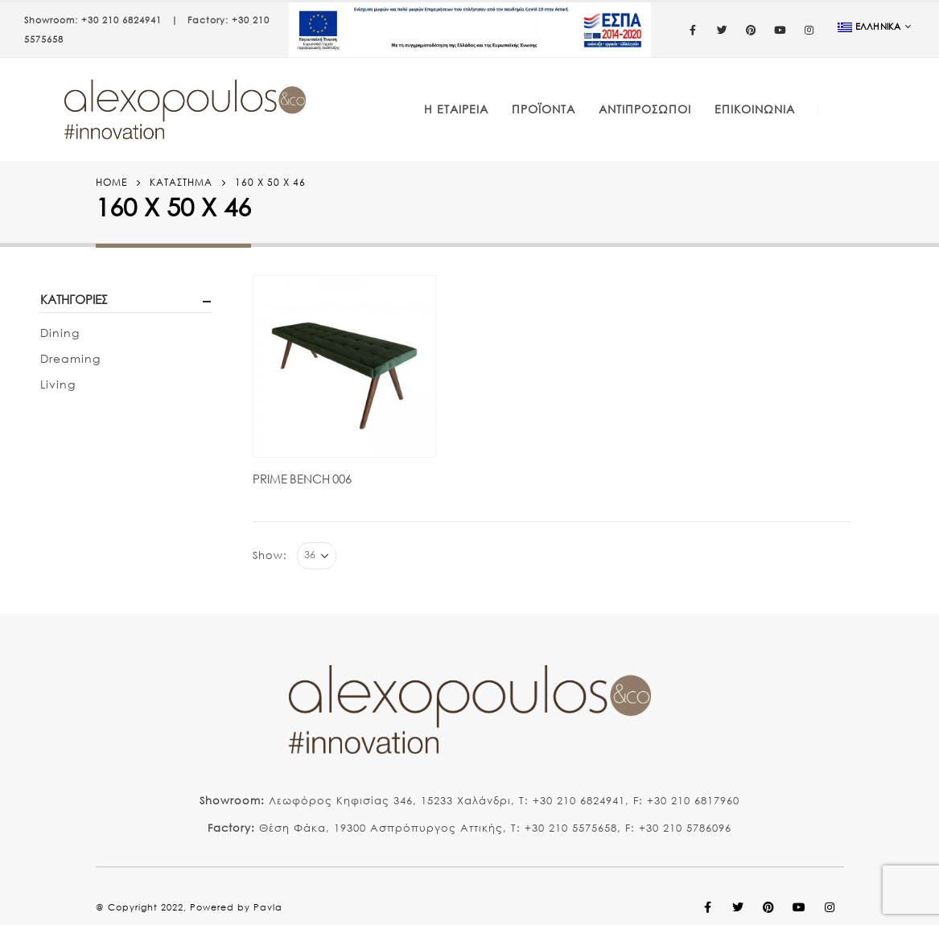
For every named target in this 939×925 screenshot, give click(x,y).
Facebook (708, 907)
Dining (60, 332)
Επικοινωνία (755, 109)
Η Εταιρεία (456, 109)
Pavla (267, 907)
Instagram (830, 907)
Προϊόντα (543, 109)
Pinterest (769, 907)
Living (58, 384)
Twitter (739, 907)
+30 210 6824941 (121, 20)
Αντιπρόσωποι (645, 109)
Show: (270, 555)
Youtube (800, 907)
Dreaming (70, 358)
